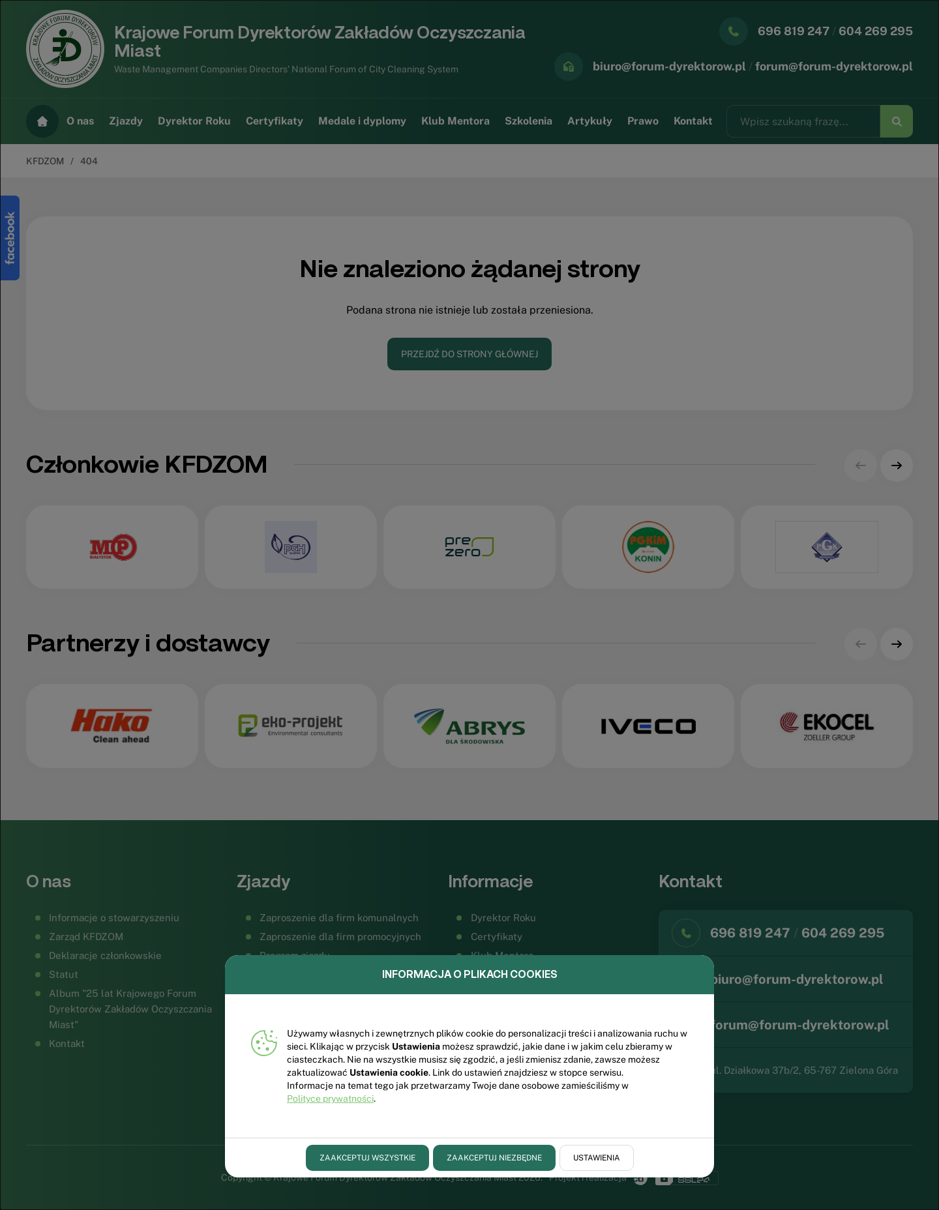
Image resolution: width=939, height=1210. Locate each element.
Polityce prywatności (330, 1098)
